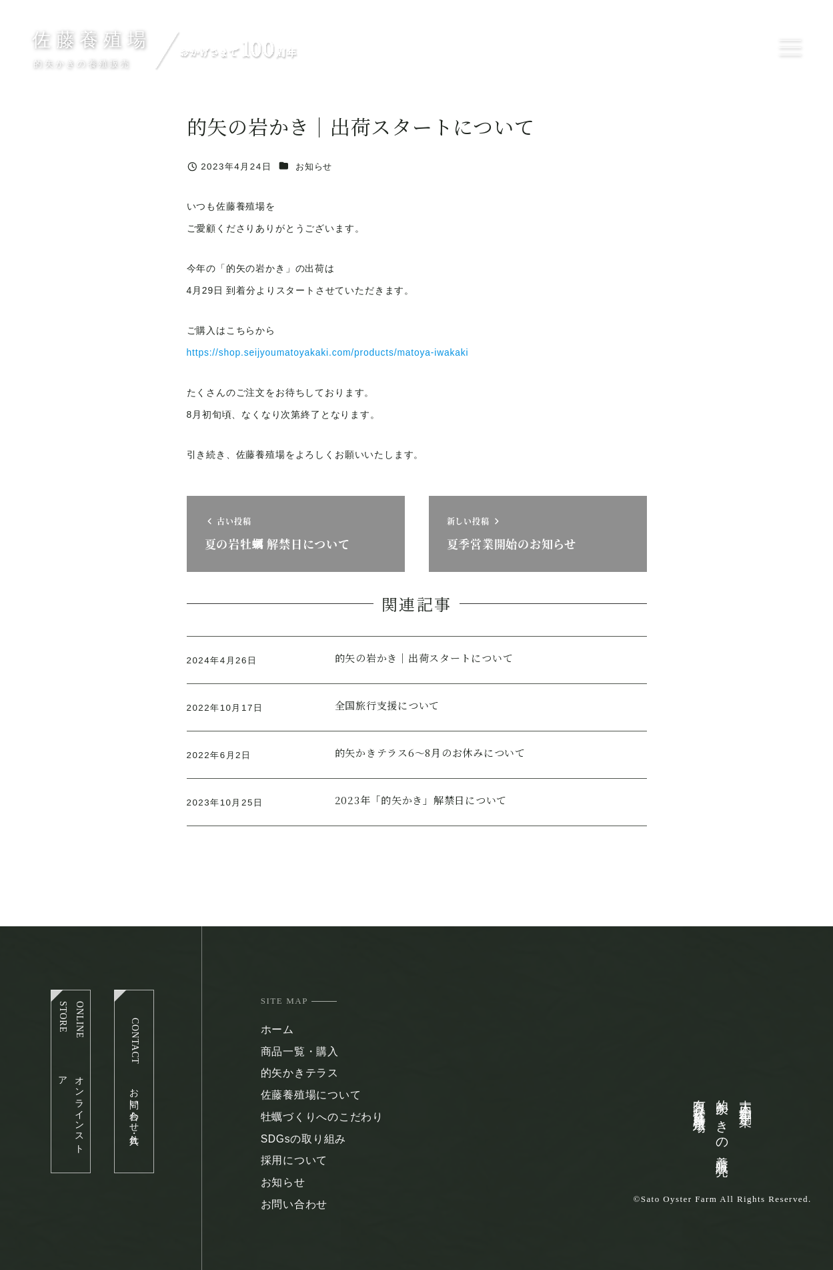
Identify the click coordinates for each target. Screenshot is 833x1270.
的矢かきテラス (300, 1072)
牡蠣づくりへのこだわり (322, 1117)
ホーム (277, 1029)
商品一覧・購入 (300, 1051)
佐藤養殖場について (311, 1094)
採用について (294, 1160)
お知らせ (313, 167)
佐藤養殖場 (91, 39)
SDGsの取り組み (303, 1139)
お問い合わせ (294, 1204)
